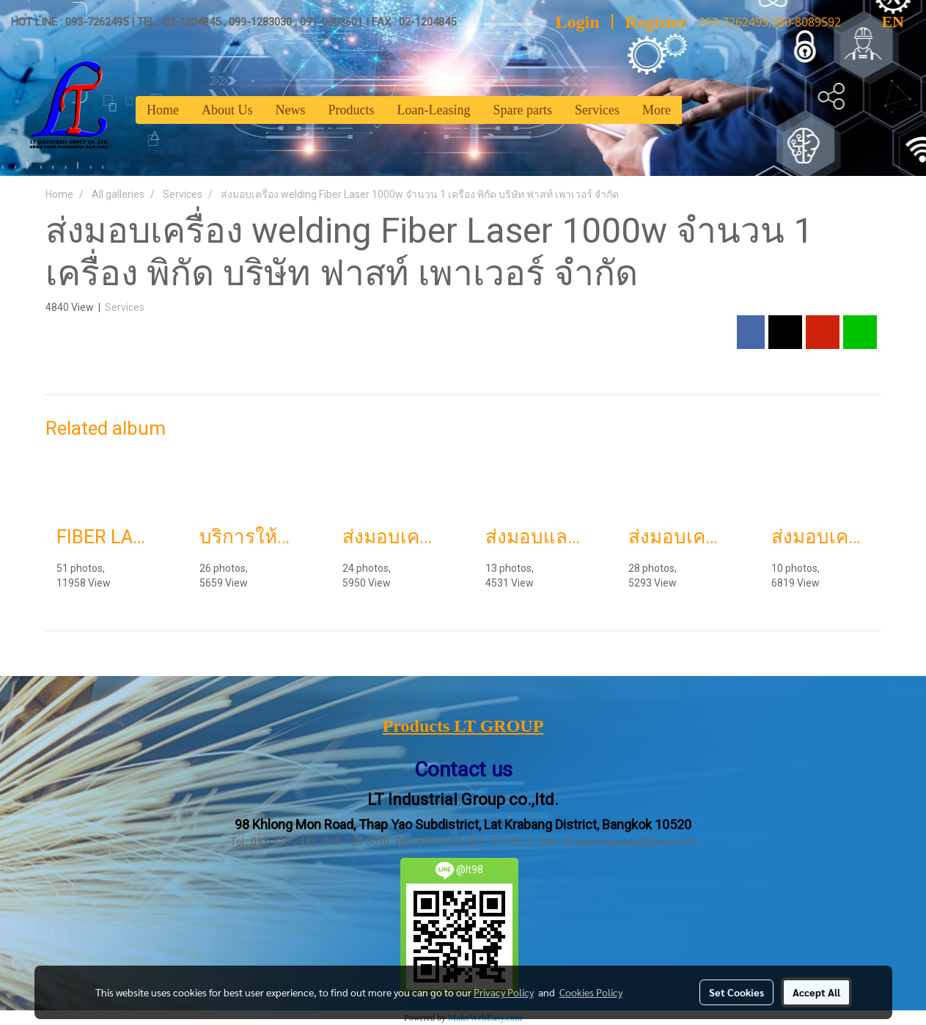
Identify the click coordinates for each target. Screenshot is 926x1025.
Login (578, 22)
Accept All (816, 992)
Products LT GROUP (463, 725)
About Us (227, 110)
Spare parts (522, 110)
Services (597, 110)
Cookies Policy (590, 992)
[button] (695, 110)
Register (656, 22)
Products (351, 110)
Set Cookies (736, 992)
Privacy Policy (504, 992)
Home (163, 110)
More (656, 110)
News (291, 110)
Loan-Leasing (434, 110)
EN (880, 21)
